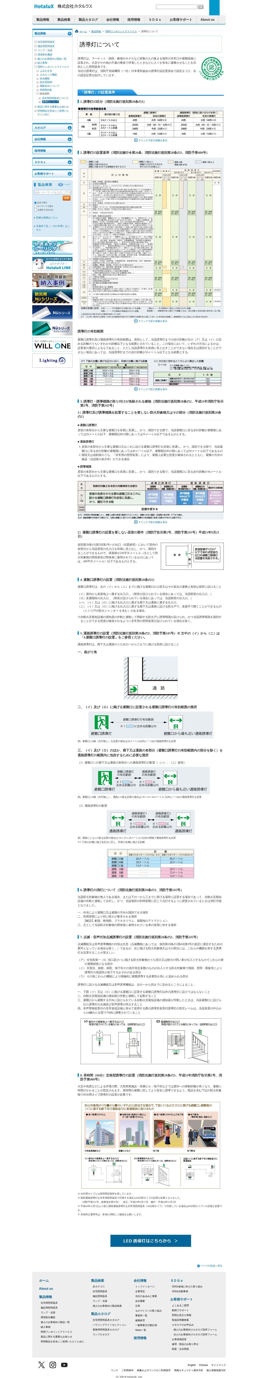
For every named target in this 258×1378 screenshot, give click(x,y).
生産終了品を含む (46, 210)
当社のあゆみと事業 (146, 1296)
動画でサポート (180, 1310)
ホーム (83, 31)
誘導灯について (50, 101)
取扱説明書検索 (180, 1320)
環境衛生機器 (45, 54)
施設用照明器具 (46, 46)
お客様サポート (181, 19)
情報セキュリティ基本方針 (188, 1370)
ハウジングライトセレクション (111, 1325)
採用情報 (133, 19)
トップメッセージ (145, 1286)
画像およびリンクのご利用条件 (154, 1370)
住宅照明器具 (100, 1291)
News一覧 (140, 1330)
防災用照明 (46, 82)
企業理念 (140, 1291)
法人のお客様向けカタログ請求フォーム (195, 1334)
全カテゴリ (99, 1286)
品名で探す (42, 202)
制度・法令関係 (180, 1349)
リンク (114, 1370)
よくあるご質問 (180, 1305)
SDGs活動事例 (180, 1291)
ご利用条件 (128, 1370)
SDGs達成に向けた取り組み (187, 1286)
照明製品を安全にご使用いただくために (62, 1341)
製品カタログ (88, 19)
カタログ (40, 127)
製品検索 (63, 19)
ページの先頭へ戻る (211, 1266)
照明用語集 (46, 89)
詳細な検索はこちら (47, 217)
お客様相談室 (179, 1339)
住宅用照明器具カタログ (108, 1320)
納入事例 (42, 62)
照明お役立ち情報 (181, 1315)
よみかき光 (46, 71)
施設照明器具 (100, 1296)
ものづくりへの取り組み (148, 1310)
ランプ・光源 (45, 50)
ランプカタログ (103, 1335)
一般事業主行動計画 (146, 1325)
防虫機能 (45, 78)
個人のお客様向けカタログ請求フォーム (195, 1329)
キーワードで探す (45, 206)
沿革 (137, 1305)
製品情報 (42, 19)
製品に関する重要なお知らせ (53, 106)
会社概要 (140, 1301)
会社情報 (112, 19)
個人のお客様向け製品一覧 (52, 58)
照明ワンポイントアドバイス (53, 66)
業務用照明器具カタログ (108, 1330)
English (192, 1365)
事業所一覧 (141, 1315)
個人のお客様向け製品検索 (107, 1305)
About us (207, 19)
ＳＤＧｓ (155, 19)
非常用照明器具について (55, 98)
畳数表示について (49, 86)
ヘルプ (67, 184)
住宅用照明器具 (46, 41)
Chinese (203, 1365)
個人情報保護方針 (216, 1370)
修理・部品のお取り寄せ (185, 1344)
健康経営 (140, 1320)
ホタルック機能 (48, 74)
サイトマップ (218, 1365)
